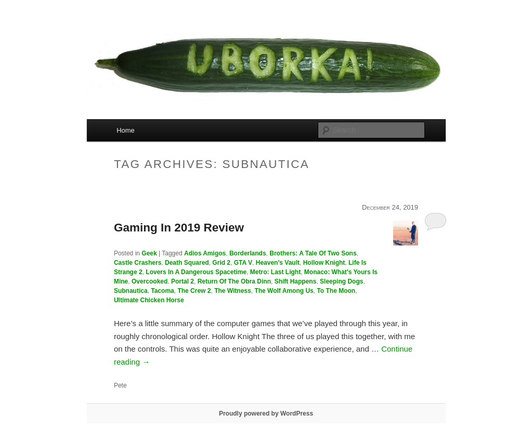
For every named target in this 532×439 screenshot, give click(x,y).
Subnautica (131, 290)
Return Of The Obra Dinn (234, 281)
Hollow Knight (324, 262)
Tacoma (162, 290)
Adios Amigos (205, 253)
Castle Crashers (137, 262)
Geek (149, 253)
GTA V (243, 262)
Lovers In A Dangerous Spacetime (196, 272)
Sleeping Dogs (341, 281)
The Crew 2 (194, 290)
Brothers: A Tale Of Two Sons (312, 253)
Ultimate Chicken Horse (149, 300)
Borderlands (247, 253)
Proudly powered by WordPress (266, 413)
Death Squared (187, 262)
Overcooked (149, 281)
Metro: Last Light (275, 272)
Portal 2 (182, 281)
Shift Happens (296, 281)
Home (125, 130)
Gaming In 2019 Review (179, 227)
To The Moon (336, 290)
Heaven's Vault (278, 262)
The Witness (232, 290)
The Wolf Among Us (283, 290)
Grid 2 (221, 262)
